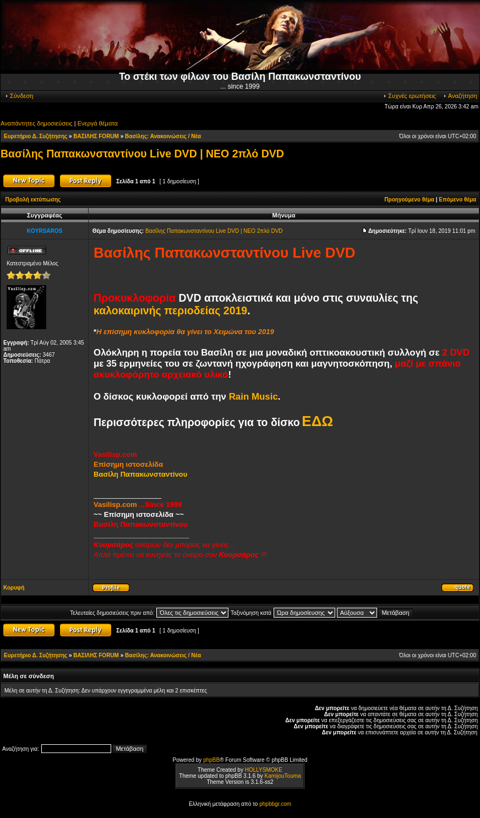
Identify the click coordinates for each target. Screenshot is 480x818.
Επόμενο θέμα (457, 200)
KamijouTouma (282, 776)
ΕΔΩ (317, 421)
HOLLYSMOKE (263, 770)
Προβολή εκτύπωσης (33, 200)
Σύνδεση (18, 95)
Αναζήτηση (460, 95)
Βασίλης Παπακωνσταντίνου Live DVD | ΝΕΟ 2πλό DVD (142, 154)
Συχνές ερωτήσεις (409, 95)
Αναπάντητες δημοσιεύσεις (37, 123)
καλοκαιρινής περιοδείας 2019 (170, 310)
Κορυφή (13, 588)
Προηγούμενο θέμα (409, 200)
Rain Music (253, 396)
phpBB (211, 760)
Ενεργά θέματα (98, 123)
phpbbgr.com (275, 804)
